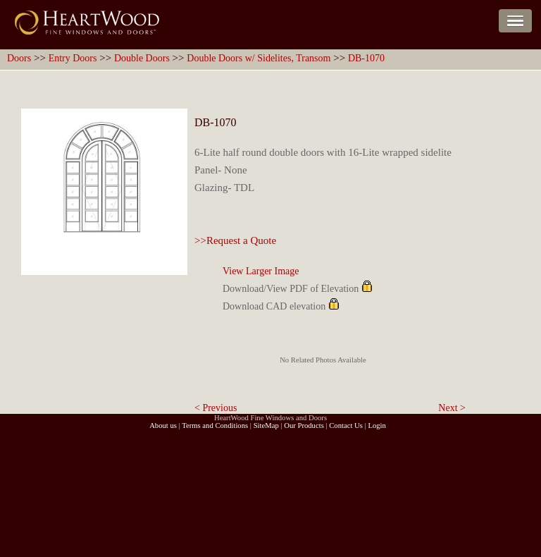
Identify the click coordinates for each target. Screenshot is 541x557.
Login (376, 425)
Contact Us (346, 425)
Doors (19, 58)
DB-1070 (366, 58)
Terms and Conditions (215, 425)
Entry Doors (73, 58)
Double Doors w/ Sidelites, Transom (258, 58)
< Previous (215, 408)
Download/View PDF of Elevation (291, 288)
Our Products (304, 425)
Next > (452, 408)
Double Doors (142, 58)
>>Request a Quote (235, 240)
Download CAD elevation (274, 306)
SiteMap (266, 425)
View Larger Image (261, 271)
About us (163, 425)
